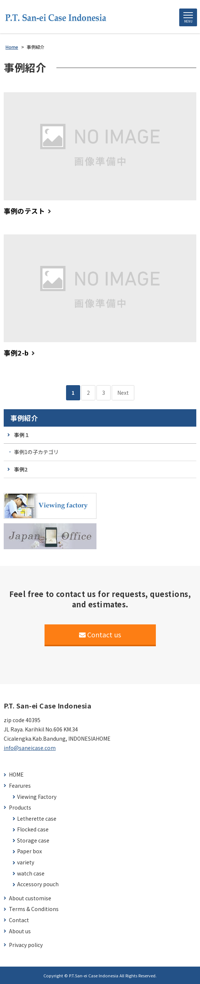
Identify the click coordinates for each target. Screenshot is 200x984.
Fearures (20, 785)
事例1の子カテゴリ (36, 452)
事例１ (22, 434)
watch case (31, 873)
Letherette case (36, 818)
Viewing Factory (36, 796)
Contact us (100, 634)
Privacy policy (26, 944)
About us (20, 931)
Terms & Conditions (34, 909)
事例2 (20, 469)
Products (20, 807)
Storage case (33, 840)
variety (25, 862)
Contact (19, 920)
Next (123, 392)
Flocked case (33, 829)
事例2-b (16, 352)
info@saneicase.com (30, 747)
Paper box (29, 851)
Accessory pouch (38, 884)
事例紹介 (24, 418)
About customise (30, 898)
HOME (16, 774)
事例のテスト (24, 211)
